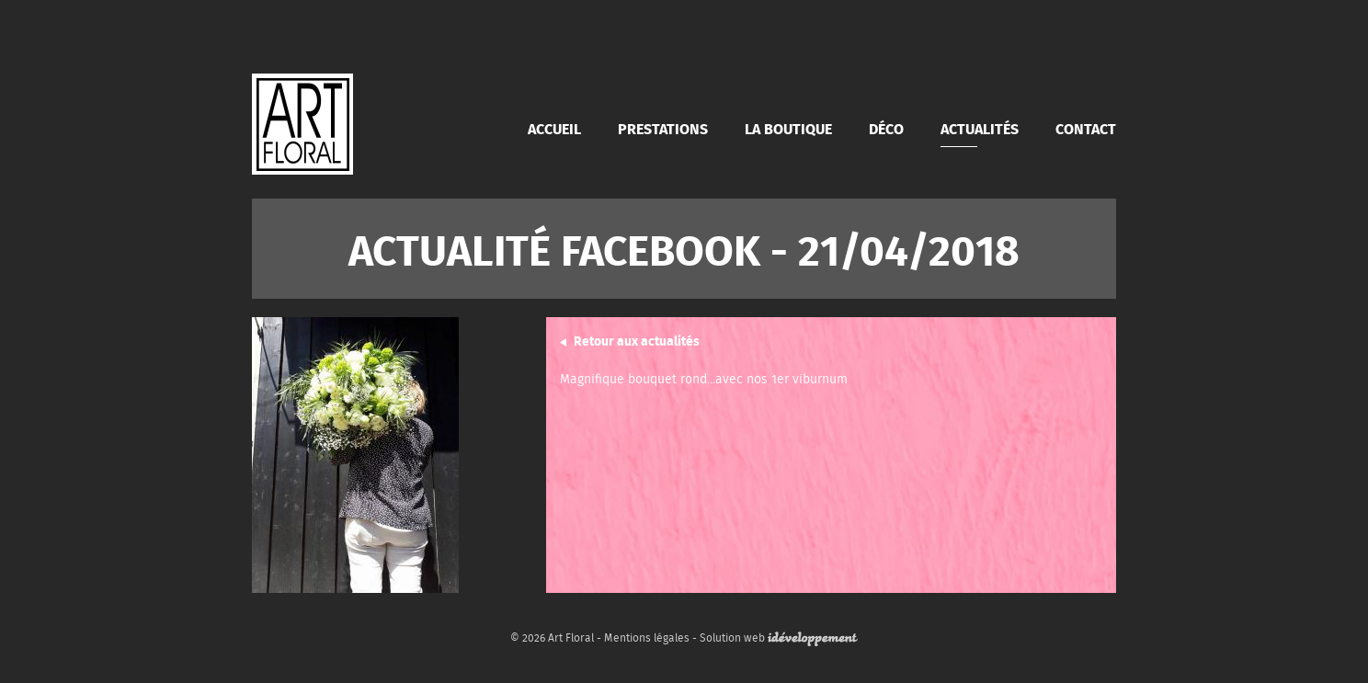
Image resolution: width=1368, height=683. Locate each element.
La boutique (788, 128)
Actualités (979, 128)
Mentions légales (647, 637)
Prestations (663, 128)
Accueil (554, 128)
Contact (1085, 128)
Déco (886, 128)
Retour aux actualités (637, 340)
